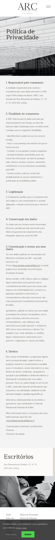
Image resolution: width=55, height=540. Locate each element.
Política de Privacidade (29, 514)
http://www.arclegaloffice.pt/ (26, 270)
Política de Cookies (27, 521)
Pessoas (9, 521)
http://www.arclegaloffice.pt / (20, 425)
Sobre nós (10, 518)
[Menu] (48, 6)
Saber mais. (21, 533)
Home (8, 514)
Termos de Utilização (28, 518)
